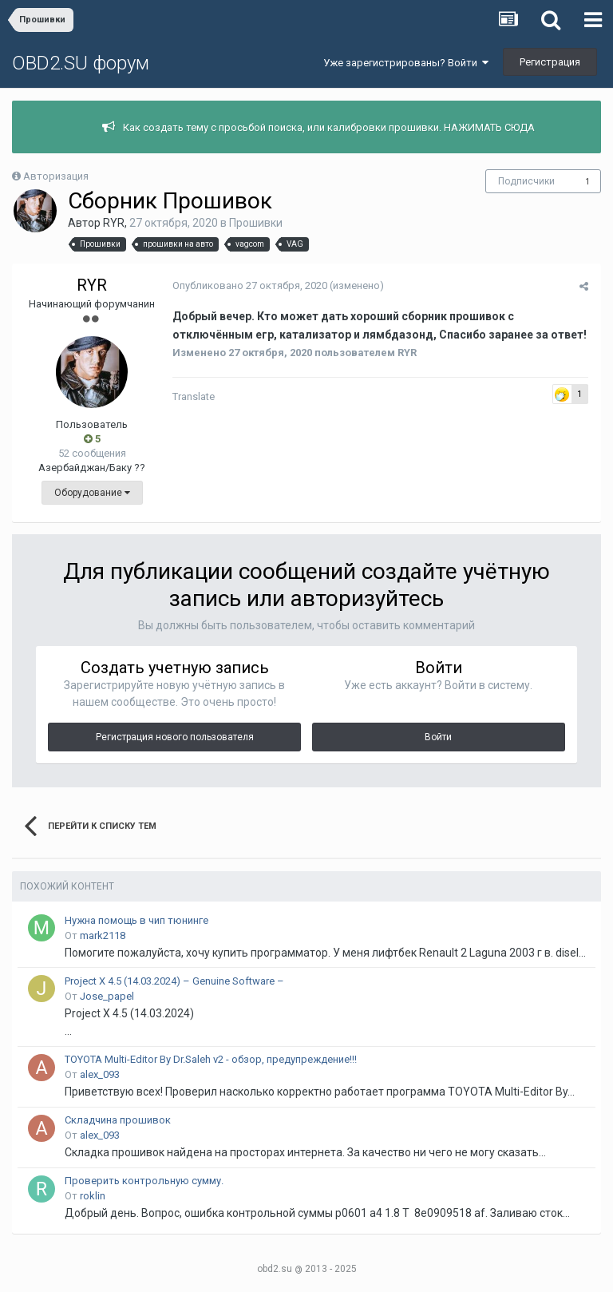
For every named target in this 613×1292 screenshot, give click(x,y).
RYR (114, 222)
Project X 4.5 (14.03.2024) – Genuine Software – (174, 981)
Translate (193, 396)
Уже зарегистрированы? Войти (405, 63)
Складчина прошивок (118, 1120)
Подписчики (526, 181)
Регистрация (550, 62)
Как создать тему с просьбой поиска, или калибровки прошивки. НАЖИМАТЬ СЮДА (329, 127)
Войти (438, 737)
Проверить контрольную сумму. (144, 1181)
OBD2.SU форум (80, 63)
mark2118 (102, 935)
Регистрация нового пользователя (175, 737)
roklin (92, 1196)
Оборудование (92, 492)
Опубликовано (249, 285)
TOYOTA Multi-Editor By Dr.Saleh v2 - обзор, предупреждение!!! (211, 1059)
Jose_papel (107, 996)
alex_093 (100, 1074)
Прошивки (256, 222)
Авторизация (56, 176)
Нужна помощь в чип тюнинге (136, 920)
